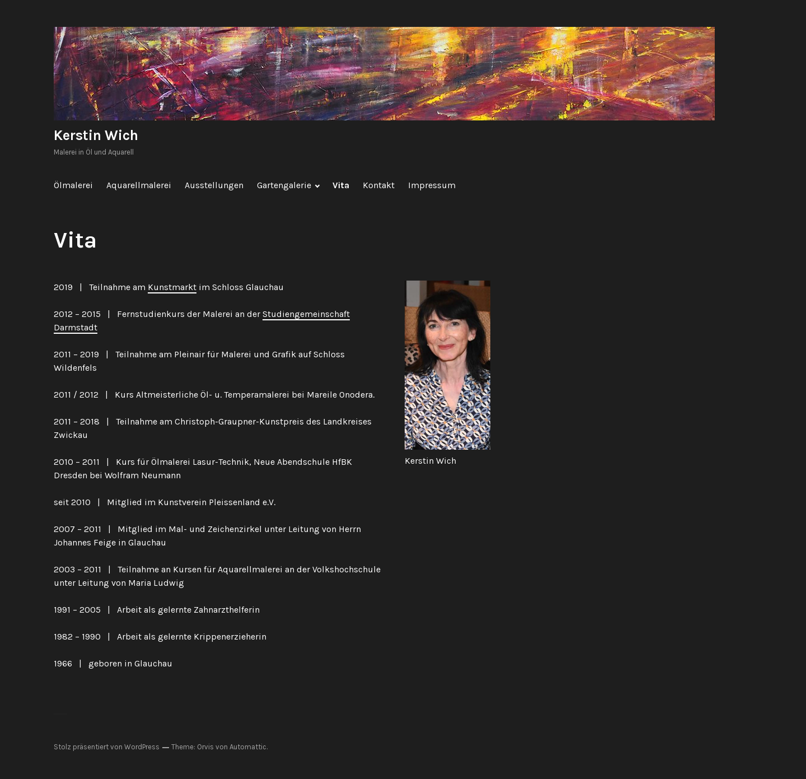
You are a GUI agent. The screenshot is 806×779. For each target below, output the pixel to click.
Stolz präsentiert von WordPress (107, 747)
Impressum (432, 185)
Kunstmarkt (172, 287)
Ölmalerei (73, 185)
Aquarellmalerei (138, 185)
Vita (340, 185)
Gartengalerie (284, 185)
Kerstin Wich (96, 135)
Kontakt (379, 185)
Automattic (247, 747)
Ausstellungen (214, 185)
